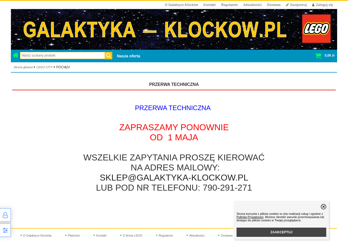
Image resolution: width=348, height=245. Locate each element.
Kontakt (210, 5)
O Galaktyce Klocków (181, 5)
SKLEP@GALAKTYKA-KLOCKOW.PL (174, 177)
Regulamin (229, 5)
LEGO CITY (44, 67)
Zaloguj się (322, 5)
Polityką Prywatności (250, 217)
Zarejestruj (296, 5)
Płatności (74, 235)
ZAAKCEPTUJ (282, 232)
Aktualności (252, 5)
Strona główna (23, 67)
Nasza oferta (128, 56)
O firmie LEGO (132, 235)
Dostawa (274, 5)
